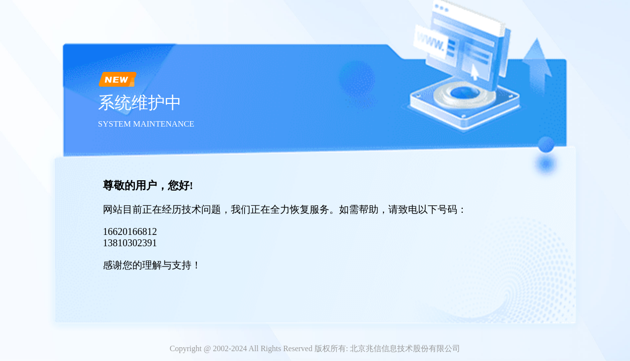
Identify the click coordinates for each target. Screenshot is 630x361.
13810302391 (130, 242)
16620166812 (130, 231)
